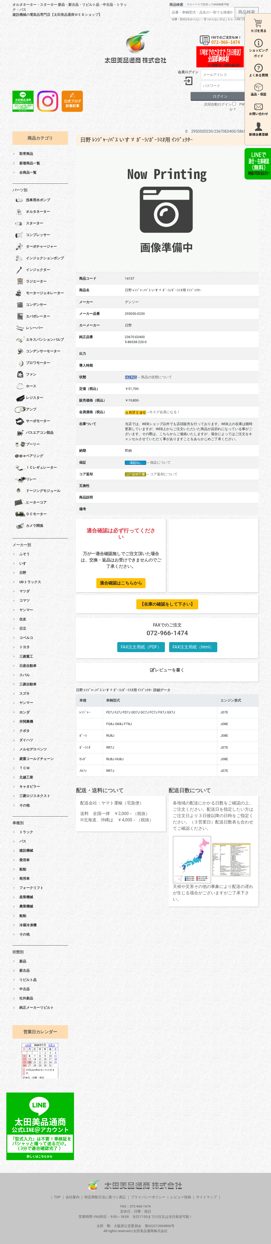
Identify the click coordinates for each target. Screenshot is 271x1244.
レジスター (29, 398)
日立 (22, 628)
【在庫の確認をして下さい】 (167, 604)
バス (22, 841)
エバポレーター (32, 316)
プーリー (27, 444)
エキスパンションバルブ (39, 340)
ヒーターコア (31, 502)
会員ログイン (188, 72)
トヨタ (24, 647)
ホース (25, 386)
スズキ (24, 693)
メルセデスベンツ (33, 749)
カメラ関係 (29, 526)
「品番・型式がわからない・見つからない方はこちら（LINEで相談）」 (211, 19)
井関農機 (26, 722)
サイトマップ (206, 1197)
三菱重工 (26, 656)
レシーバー (29, 328)
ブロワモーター (32, 363)
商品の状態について (156, 377)
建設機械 (26, 851)
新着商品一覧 (29, 163)
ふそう (24, 554)
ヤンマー (26, 610)
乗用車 (24, 860)
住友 (22, 619)
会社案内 (72, 1197)
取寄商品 (26, 154)
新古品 (24, 971)
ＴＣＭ (24, 768)
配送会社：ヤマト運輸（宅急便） (112, 802)
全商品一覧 (28, 172)
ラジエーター (31, 281)
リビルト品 (28, 980)
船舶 (22, 869)
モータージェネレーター (39, 293)
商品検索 (176, 5)
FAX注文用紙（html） (193, 646)
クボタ (24, 731)
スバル (24, 675)
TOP (57, 1197)
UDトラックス (30, 582)
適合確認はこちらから (121, 583)
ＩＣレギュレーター (36, 468)
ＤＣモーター (31, 514)
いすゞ (24, 563)
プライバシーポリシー (148, 1197)
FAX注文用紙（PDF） (141, 646)
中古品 (24, 989)
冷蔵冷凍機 (28, 925)
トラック (26, 832)
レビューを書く (167, 669)
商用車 (24, 879)
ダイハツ (26, 740)
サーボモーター (32, 421)
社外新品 (26, 998)
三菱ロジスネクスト (34, 796)
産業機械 (26, 897)
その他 (24, 805)
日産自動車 (28, 666)
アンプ (25, 409)
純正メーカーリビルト (36, 1008)
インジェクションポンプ (39, 258)
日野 (22, 573)
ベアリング (29, 456)
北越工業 (26, 777)
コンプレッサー (32, 235)
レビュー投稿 (180, 1197)
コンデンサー (31, 305)
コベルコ (26, 638)
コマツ (24, 600)
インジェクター (32, 270)
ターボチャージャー (36, 247)
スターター (29, 223)
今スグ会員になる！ (164, 412)
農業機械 (26, 906)
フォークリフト (31, 888)
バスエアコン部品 (34, 433)
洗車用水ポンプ (32, 200)
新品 (22, 961)
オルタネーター (32, 212)
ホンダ (24, 712)
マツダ (24, 591)
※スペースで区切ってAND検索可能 (208, 4)
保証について (160, 462)
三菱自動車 (28, 684)
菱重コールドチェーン (36, 759)
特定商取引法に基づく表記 (105, 1197)
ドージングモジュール (37, 491)
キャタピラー (29, 787)
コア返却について (164, 474)
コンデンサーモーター (37, 351)
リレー (25, 479)
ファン (25, 375)
